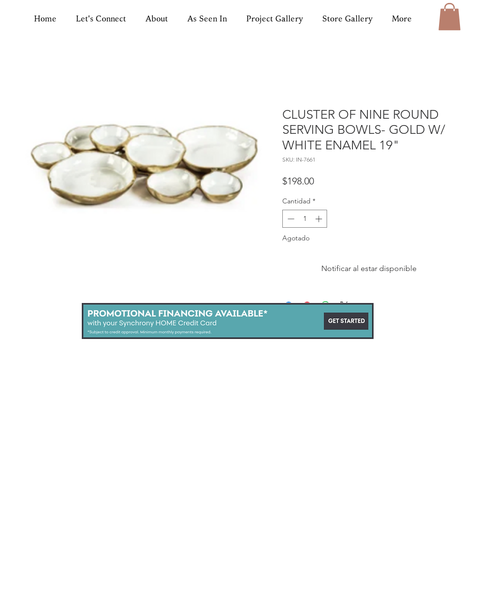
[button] (449, 16)
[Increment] (319, 218)
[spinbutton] (304, 218)
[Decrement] (290, 218)
